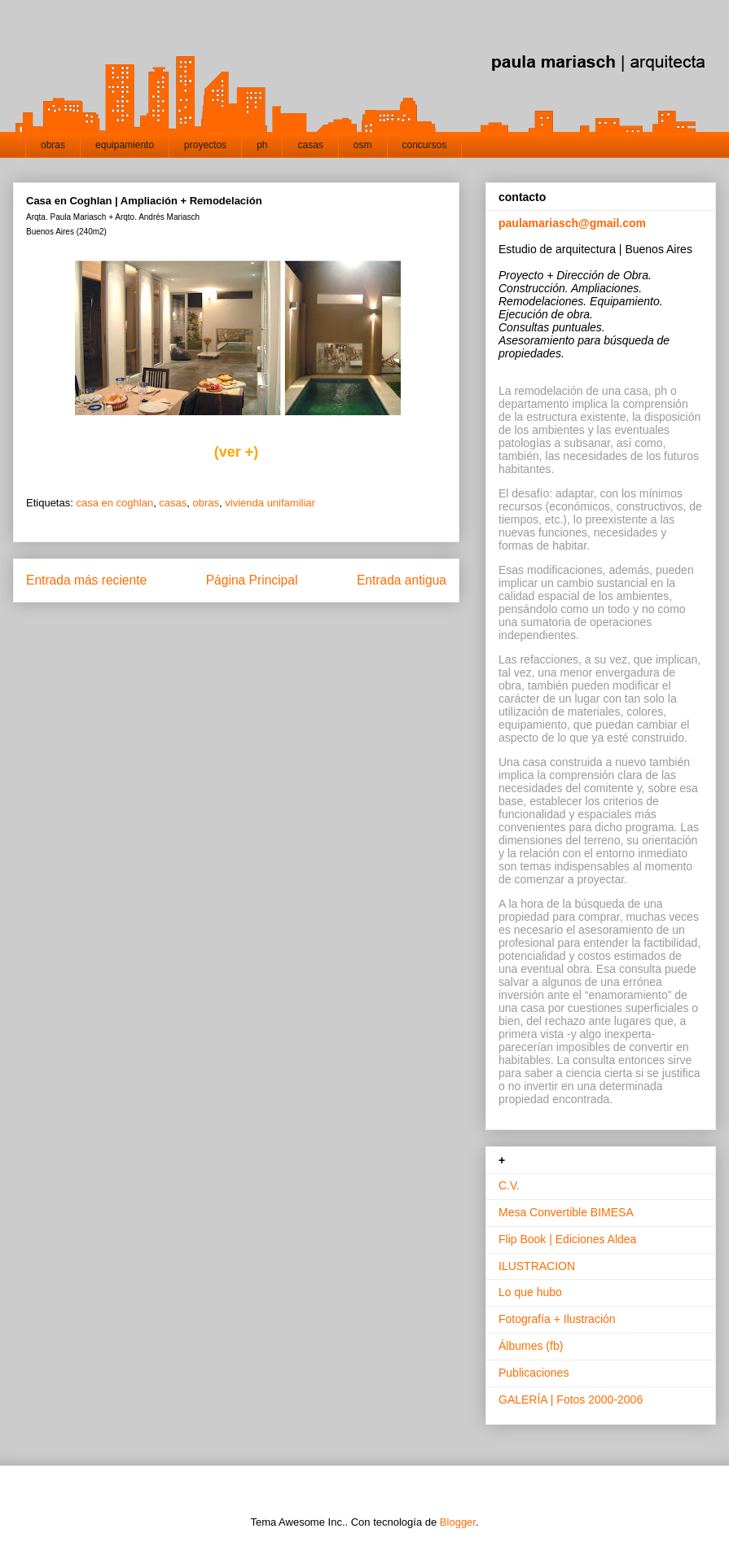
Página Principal (252, 580)
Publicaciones (533, 1372)
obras (53, 145)
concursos (424, 145)
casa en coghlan (114, 503)
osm (363, 145)
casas (310, 145)
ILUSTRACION (536, 1265)
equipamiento (124, 145)
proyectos (205, 145)
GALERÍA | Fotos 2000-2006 (570, 1399)
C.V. (509, 1185)
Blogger (458, 1522)
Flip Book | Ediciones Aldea (567, 1239)
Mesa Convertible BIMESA (566, 1212)
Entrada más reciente (86, 580)
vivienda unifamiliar (270, 503)
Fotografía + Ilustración (557, 1318)
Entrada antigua (401, 580)
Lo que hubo (530, 1292)
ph (262, 145)
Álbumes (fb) (530, 1345)
